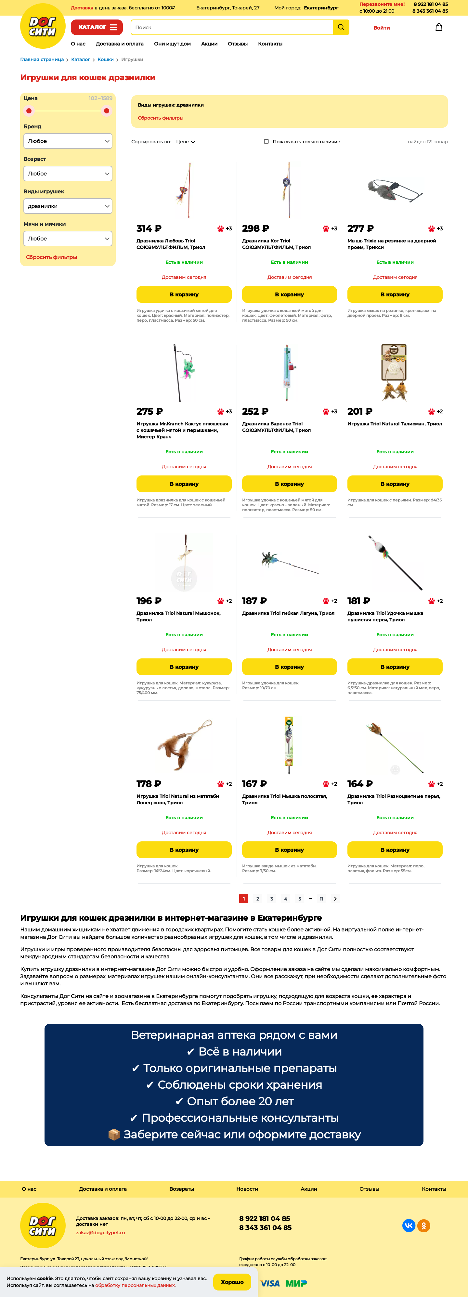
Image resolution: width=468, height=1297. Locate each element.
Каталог (92, 27)
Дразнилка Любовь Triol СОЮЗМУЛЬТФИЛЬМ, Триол (170, 244)
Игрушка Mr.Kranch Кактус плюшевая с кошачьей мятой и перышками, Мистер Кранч (182, 430)
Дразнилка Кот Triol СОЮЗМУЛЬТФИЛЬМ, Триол (276, 244)
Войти (381, 28)
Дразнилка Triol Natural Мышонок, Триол (178, 616)
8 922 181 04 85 (431, 4)
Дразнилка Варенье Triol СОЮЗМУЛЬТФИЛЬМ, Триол (276, 427)
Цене (182, 142)
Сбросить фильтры (160, 118)
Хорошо (232, 1282)
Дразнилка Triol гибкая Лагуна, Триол (288, 613)
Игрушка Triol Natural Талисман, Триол (394, 424)
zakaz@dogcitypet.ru (100, 1233)
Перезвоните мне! (382, 4)
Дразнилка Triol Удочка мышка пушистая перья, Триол (385, 616)
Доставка (83, 8)
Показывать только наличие (306, 142)
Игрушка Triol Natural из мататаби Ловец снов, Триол (177, 799)
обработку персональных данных (135, 1285)
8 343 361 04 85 (430, 11)
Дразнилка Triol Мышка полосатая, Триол (284, 799)
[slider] (29, 111)
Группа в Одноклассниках (423, 1225)
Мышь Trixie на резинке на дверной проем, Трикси (391, 244)
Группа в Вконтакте (409, 1225)
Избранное (410, 28)
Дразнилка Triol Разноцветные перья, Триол (393, 799)
